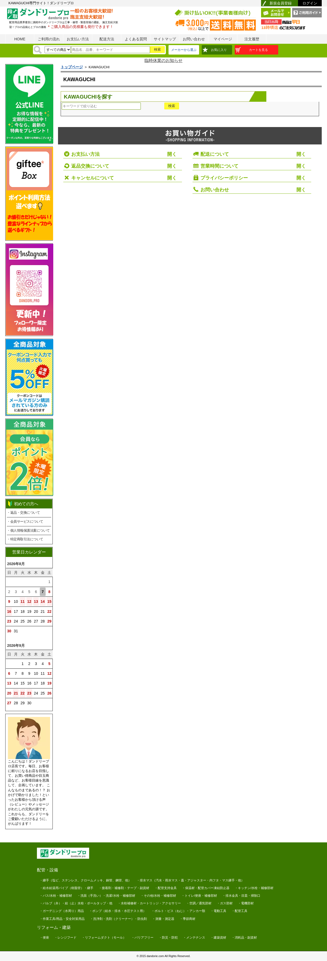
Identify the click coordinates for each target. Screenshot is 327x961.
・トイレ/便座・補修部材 (199, 895)
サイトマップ (165, 39)
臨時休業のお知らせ (163, 60)
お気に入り (219, 50)
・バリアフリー (142, 937)
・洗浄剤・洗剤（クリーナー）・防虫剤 (118, 919)
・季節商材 (187, 919)
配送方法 (106, 39)
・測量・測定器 (163, 919)
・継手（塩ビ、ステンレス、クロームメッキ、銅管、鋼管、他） (85, 880)
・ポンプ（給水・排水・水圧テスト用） (117, 911)
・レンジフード (65, 937)
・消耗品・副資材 (244, 937)
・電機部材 (246, 903)
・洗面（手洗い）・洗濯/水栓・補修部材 (106, 895)
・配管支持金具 (166, 888)
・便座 (44, 937)
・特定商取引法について (25, 539)
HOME (19, 39)
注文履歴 (251, 39)
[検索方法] (58, 49)
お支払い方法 (78, 39)
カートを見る (258, 50)
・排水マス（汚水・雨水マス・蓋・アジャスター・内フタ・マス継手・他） (190, 880)
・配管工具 (239, 911)
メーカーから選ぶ (183, 50)
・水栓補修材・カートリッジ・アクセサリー (149, 903)
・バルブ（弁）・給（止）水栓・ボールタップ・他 (76, 903)
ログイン (309, 3)
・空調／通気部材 (198, 903)
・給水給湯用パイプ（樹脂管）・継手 (66, 888)
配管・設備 (47, 870)
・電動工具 (218, 911)
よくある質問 (136, 39)
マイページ (223, 39)
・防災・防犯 (168, 937)
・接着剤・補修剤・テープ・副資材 (124, 888)
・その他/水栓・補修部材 (158, 895)
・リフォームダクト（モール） (104, 937)
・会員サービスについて (25, 521)
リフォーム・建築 (54, 927)
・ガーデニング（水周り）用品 (62, 911)
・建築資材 (218, 937)
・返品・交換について (23, 513)
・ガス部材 (225, 903)
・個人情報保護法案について (28, 530)
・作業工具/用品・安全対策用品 (62, 919)
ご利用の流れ (49, 39)
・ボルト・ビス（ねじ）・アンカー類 (178, 911)
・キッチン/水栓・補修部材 (254, 888)
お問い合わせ (194, 39)
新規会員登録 (281, 3)
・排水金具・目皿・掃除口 (241, 895)
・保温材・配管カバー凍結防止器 (205, 888)
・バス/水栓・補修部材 (56, 895)
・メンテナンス (194, 937)
